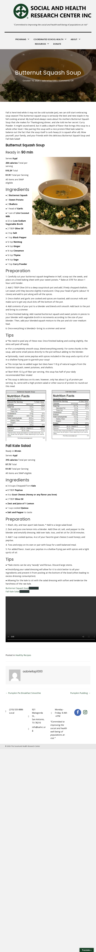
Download (34, 588)
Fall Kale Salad (13, 591)
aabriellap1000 (49, 80)
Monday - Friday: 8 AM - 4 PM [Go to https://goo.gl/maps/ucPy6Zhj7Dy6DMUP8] (61, 712)
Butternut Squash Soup (17, 588)
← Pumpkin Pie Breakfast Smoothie (23, 693)
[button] (77, 712)
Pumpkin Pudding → (80, 693)
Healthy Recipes (23, 655)
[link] (22, 39)
